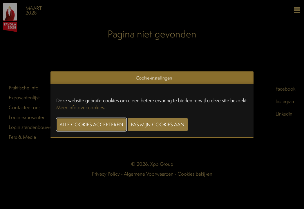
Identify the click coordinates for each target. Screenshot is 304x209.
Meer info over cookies (80, 107)
